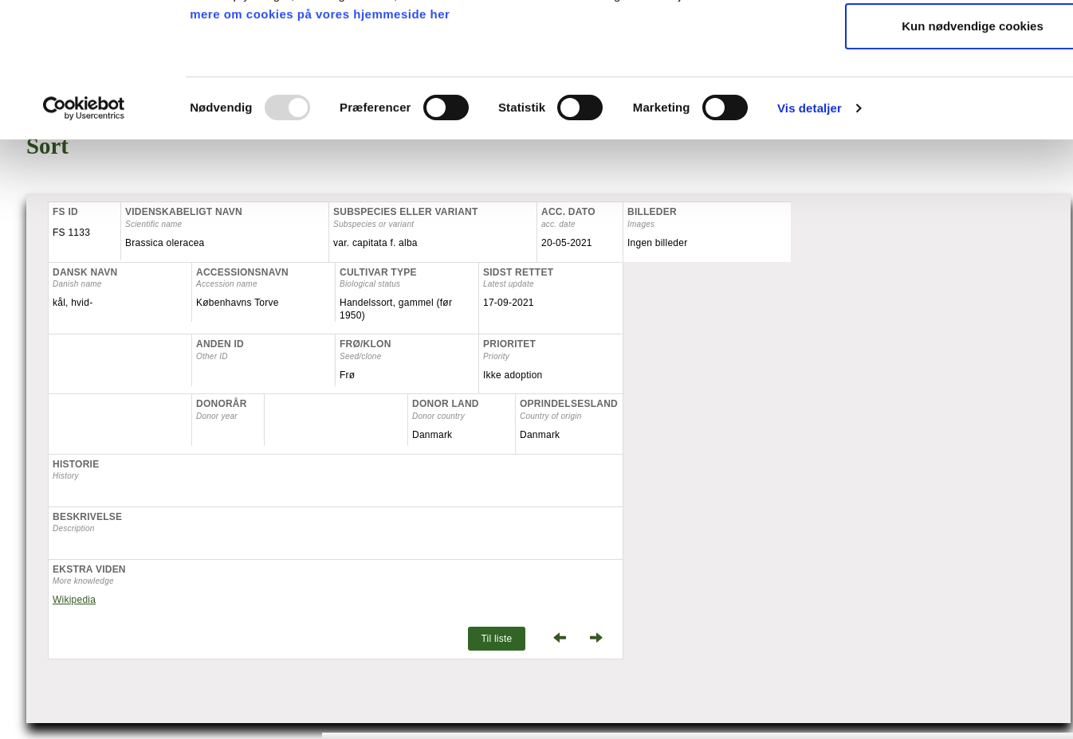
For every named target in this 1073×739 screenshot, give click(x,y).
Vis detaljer (809, 228)
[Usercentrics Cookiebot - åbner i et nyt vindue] (84, 228)
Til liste (496, 638)
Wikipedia (74, 599)
